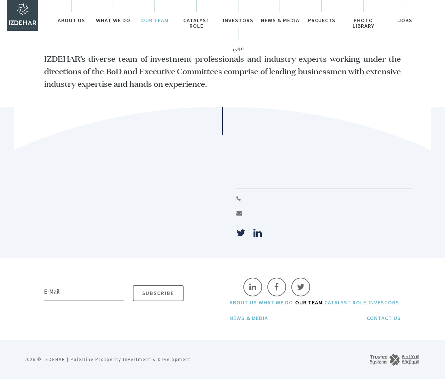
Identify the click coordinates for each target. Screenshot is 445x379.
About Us (71, 20)
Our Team (155, 20)
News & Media (280, 20)
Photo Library (363, 23)
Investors (238, 20)
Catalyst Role (196, 23)
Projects (321, 20)
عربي (238, 49)
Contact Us (384, 317)
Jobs (405, 20)
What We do (113, 20)
